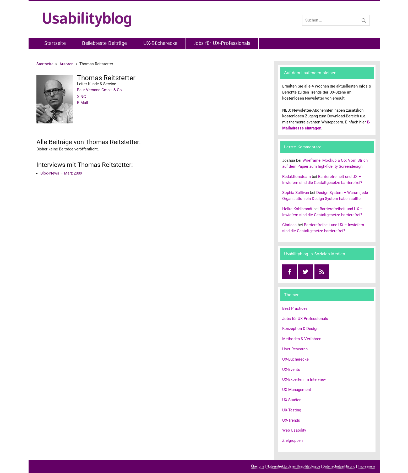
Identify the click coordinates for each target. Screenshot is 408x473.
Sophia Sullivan (295, 192)
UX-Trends (291, 420)
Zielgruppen (292, 440)
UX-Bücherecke (160, 43)
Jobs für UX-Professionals (222, 43)
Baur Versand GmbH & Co (99, 90)
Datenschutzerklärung (339, 466)
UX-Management (296, 389)
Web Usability (294, 430)
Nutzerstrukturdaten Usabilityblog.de (293, 466)
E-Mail (82, 102)
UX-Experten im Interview (304, 379)
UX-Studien (291, 400)
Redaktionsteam (296, 176)
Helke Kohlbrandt (297, 208)
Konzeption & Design (300, 328)
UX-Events (291, 369)
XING (81, 96)
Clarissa (289, 224)
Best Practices (295, 308)
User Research (295, 349)
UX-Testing (291, 410)
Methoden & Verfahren (301, 338)
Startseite (55, 43)
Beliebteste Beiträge (104, 43)
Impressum (366, 466)
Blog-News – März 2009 (61, 173)
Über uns (257, 466)
